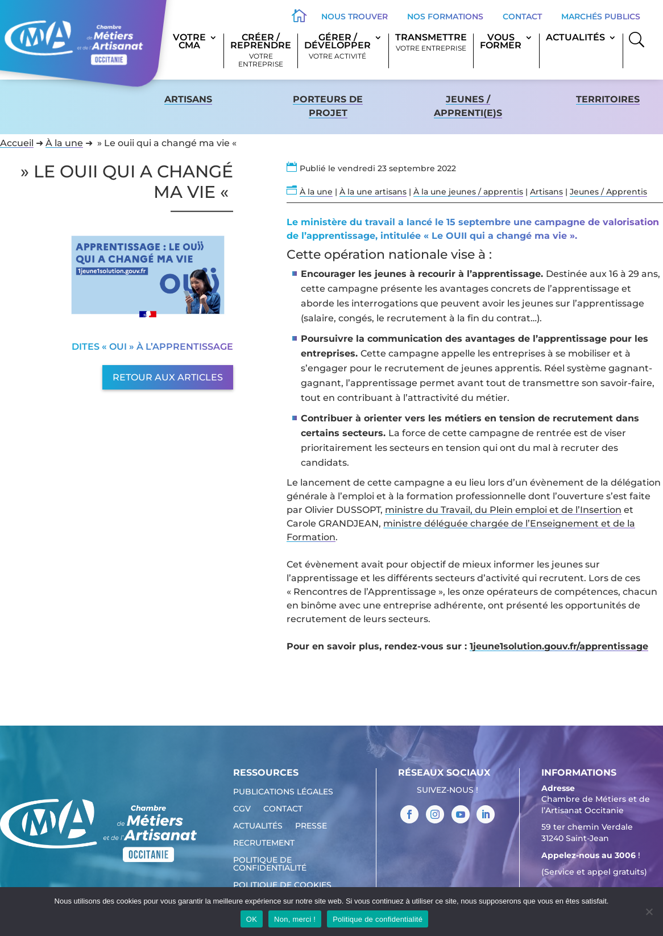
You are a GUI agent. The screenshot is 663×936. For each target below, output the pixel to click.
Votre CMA (189, 42)
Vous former (500, 42)
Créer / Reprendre (260, 51)
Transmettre (431, 43)
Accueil (17, 143)
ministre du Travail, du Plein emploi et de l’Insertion (503, 509)
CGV (242, 809)
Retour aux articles (168, 377)
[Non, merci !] (648, 911)
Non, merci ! (295, 919)
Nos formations (445, 16)
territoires (608, 99)
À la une (64, 143)
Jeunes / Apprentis (608, 192)
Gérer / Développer (337, 47)
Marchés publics (600, 16)
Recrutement (264, 843)
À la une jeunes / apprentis (468, 192)
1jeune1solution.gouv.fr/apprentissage (559, 646)
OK (251, 919)
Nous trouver (354, 16)
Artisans (188, 99)
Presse (311, 826)
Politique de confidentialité (269, 864)
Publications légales (283, 792)
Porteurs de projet (328, 106)
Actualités (575, 38)
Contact (522, 16)
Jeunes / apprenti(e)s (468, 106)
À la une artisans (373, 192)
